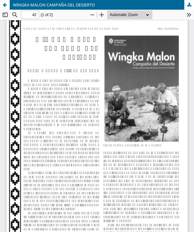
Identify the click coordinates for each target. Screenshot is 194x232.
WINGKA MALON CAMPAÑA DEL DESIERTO (54, 5)
